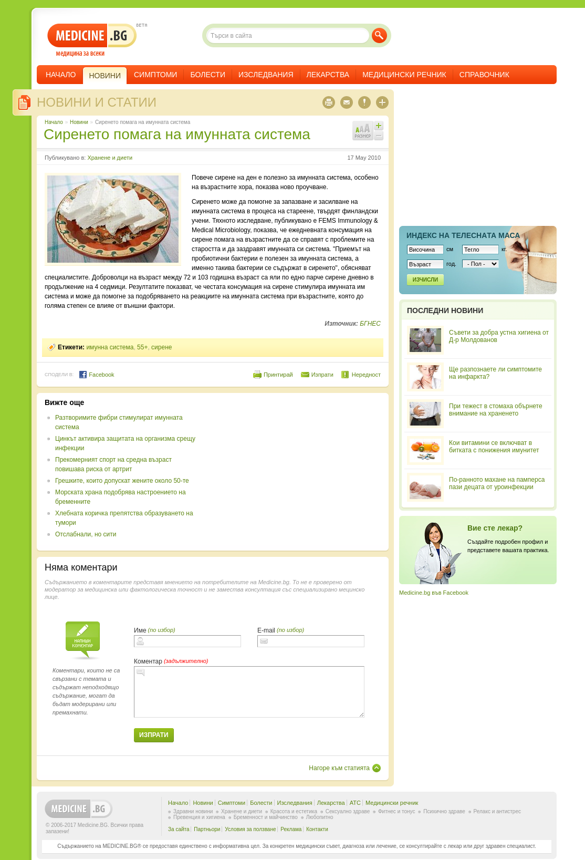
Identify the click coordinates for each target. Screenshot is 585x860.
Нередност (366, 374)
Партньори (207, 829)
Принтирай (278, 374)
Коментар (148, 661)
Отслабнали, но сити (85, 534)
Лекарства (328, 74)
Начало (61, 74)
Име (140, 630)
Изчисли (425, 280)
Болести (207, 74)
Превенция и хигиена (199, 817)
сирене (161, 347)
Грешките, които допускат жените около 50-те (122, 480)
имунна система (109, 347)
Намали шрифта (378, 135)
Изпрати (322, 374)
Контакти (317, 829)
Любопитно (319, 817)
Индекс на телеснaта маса (463, 235)
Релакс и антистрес (497, 811)
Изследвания (266, 74)
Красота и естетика (293, 811)
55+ (142, 347)
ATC (355, 803)
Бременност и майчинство (266, 817)
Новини (79, 122)
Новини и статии (96, 102)
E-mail (266, 630)
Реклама (290, 829)
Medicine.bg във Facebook (433, 592)
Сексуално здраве (348, 811)
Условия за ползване (250, 829)
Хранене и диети (109, 157)
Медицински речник (404, 74)
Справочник (484, 74)
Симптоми (155, 74)
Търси (379, 35)
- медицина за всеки (92, 40)
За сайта (179, 829)
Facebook (96, 374)
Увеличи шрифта (378, 125)
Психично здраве (444, 811)
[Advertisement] (295, 471)
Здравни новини (193, 811)
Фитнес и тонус (396, 811)
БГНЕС (370, 323)
